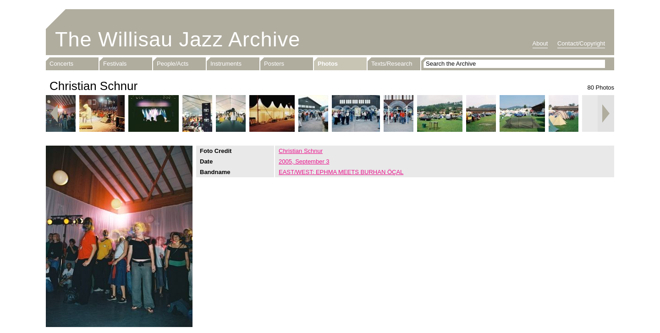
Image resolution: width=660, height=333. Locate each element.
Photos (328, 63)
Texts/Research (391, 63)
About (540, 43)
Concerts (61, 63)
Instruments (226, 63)
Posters (274, 63)
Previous (54, 113)
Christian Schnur (301, 150)
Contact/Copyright (581, 43)
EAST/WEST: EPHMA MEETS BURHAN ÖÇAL (341, 172)
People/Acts (172, 63)
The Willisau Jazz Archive (177, 39)
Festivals (114, 63)
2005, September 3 (304, 161)
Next (606, 113)
